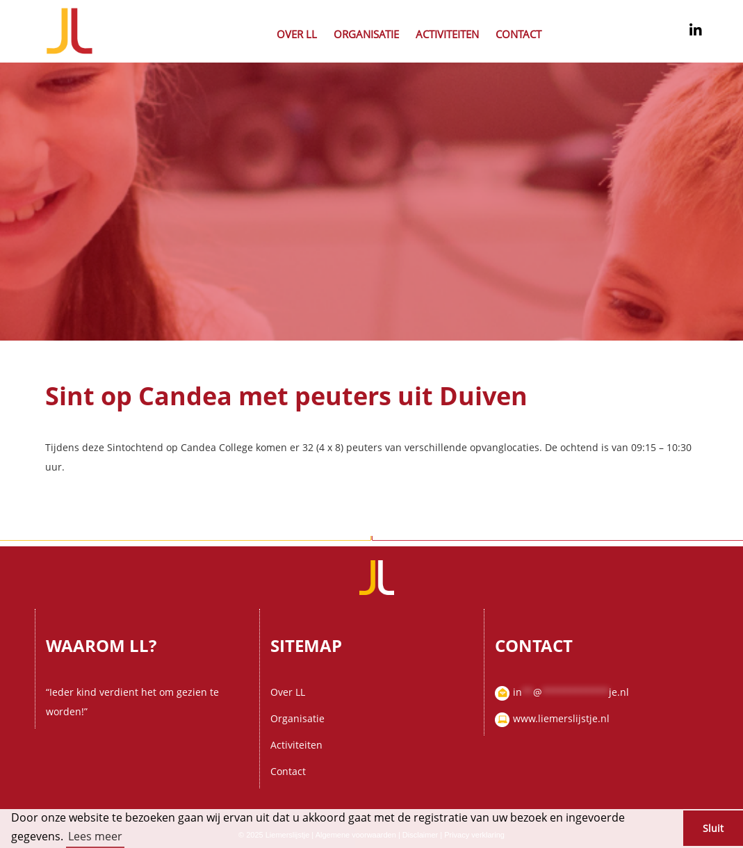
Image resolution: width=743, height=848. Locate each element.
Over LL (297, 34)
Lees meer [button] (95, 836)
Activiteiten (447, 34)
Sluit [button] (713, 828)
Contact (518, 34)
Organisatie (366, 34)
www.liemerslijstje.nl (561, 718)
